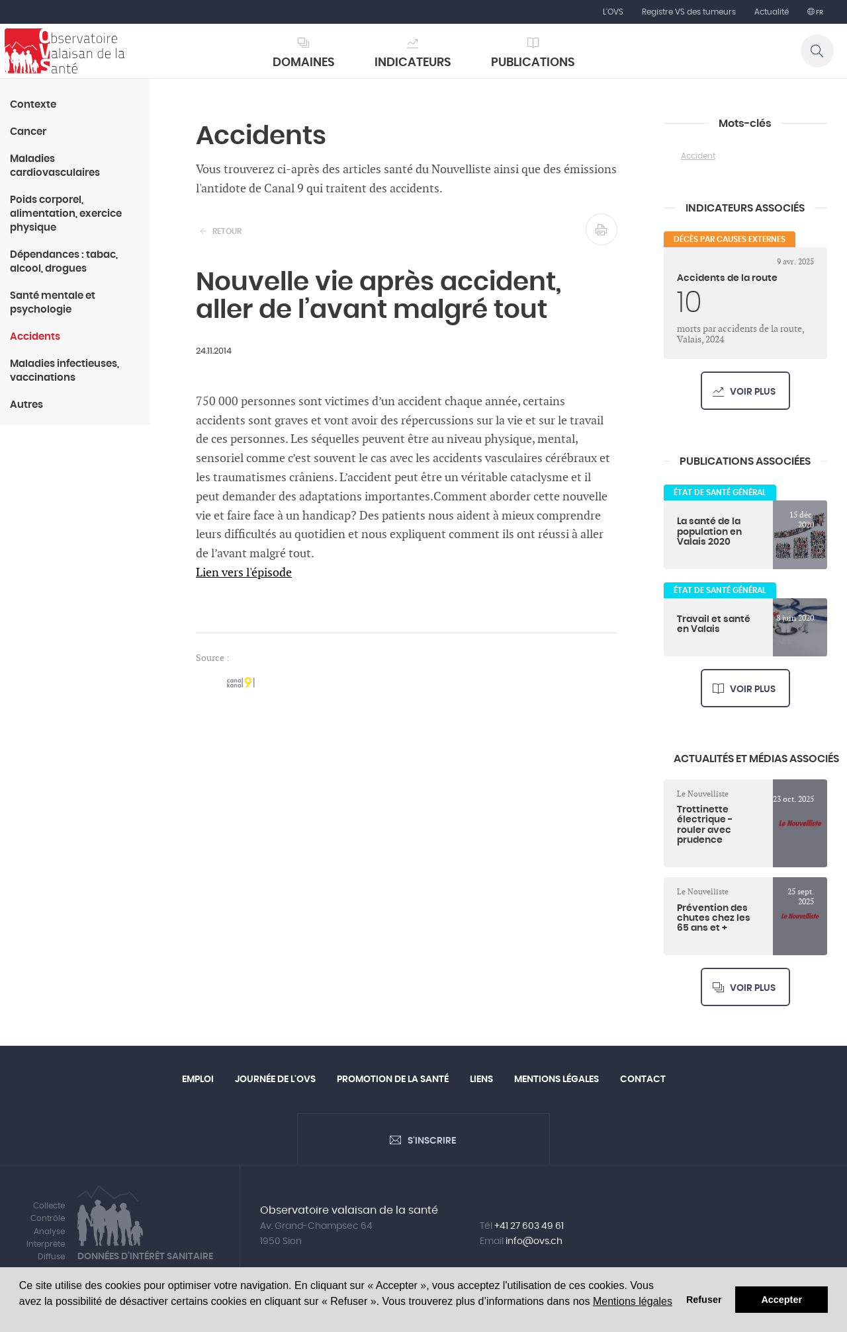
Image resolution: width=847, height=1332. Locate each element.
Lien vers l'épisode (244, 573)
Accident (698, 156)
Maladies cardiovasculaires (55, 166)
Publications (533, 63)
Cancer (28, 132)
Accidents (35, 337)
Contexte (33, 105)
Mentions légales (632, 1301)
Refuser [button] (704, 1299)
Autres (26, 405)
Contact (643, 1079)
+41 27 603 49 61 (529, 1226)
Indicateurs (413, 63)
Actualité (771, 12)
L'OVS (613, 12)
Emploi (198, 1079)
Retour (227, 231)
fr (819, 12)
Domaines (304, 63)
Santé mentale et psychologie (52, 303)
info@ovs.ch (534, 1241)
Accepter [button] (781, 1299)
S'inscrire (432, 1141)
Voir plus (753, 392)
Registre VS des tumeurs (689, 12)
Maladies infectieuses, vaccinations (64, 371)
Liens (481, 1079)
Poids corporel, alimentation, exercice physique (66, 214)
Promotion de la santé (393, 1079)
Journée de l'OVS (275, 1079)
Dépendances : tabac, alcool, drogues (64, 262)
